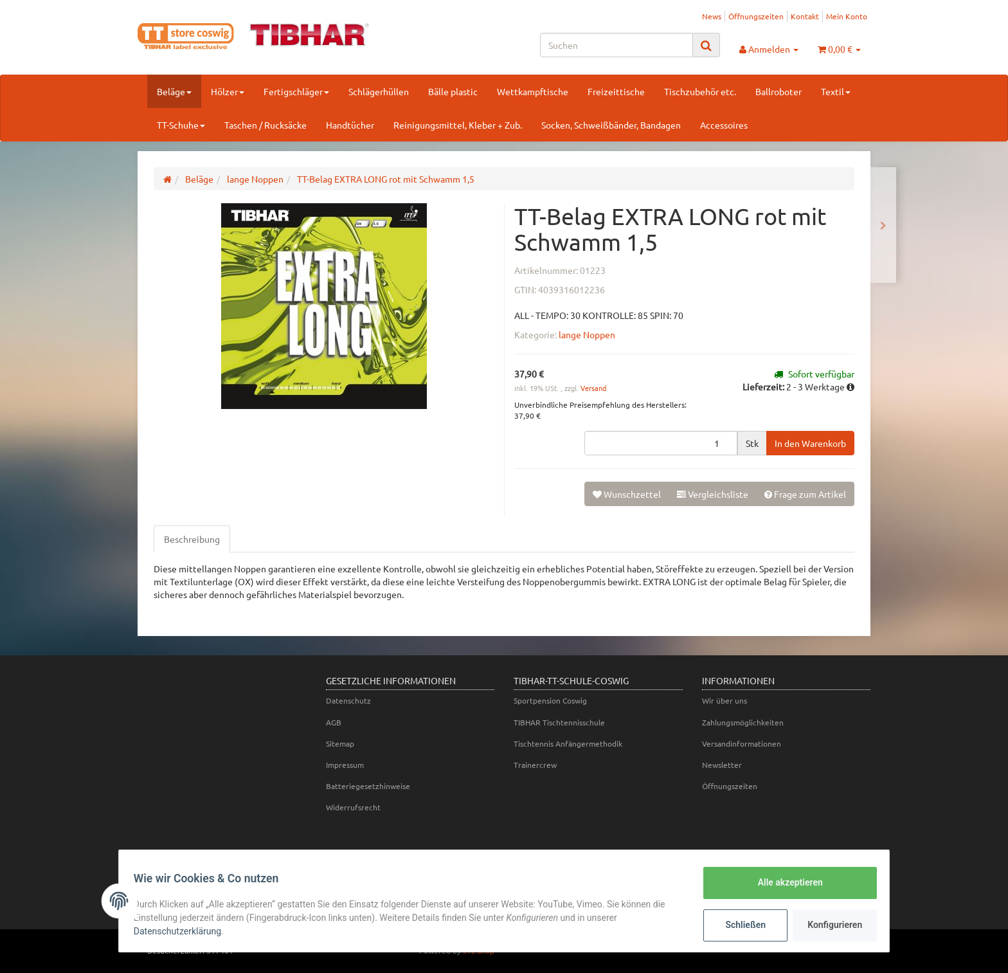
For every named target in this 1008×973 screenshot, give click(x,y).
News (711, 16)
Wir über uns (724, 700)
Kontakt (805, 16)
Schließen (739, 925)
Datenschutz (348, 700)
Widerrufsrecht (353, 807)
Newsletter (722, 764)
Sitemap (340, 743)
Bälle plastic (453, 91)
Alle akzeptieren (784, 882)
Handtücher (350, 125)
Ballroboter (778, 91)
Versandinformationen (741, 743)
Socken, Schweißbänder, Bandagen (611, 125)
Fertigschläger (296, 91)
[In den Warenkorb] (810, 443)
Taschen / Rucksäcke (265, 125)
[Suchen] (616, 45)
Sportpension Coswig (550, 700)
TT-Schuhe (181, 125)
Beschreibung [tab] (192, 539)
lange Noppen (587, 334)
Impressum (345, 764)
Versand (593, 388)
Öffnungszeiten (756, 16)
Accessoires (724, 125)
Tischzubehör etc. (700, 91)
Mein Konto (846, 16)
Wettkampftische (532, 91)
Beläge (174, 91)
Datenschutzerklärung (183, 931)
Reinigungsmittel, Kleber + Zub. (457, 125)
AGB (333, 722)
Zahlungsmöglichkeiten (743, 722)
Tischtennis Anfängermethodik (568, 743)
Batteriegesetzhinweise (368, 786)
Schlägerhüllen (378, 91)
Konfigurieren (830, 925)
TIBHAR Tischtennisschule (559, 722)
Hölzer (227, 91)
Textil (836, 91)
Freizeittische (616, 91)
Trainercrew (535, 764)
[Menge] (660, 443)
